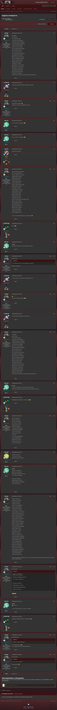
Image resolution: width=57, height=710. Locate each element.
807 (6, 233)
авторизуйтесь (38, 679)
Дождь (9, 18)
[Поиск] (48, 6)
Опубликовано (17, 33)
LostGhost (6, 82)
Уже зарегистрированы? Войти (41, 2)
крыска (6, 148)
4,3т (6, 160)
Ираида (6, 452)
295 (6, 461)
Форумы (2, 8)
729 (6, 130)
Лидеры (35, 8)
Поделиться (42, 19)
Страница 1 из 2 (14, 28)
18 (6, 42)
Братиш (6, 120)
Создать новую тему (42, 23)
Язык (25, 706)
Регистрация (52, 2)
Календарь (8, 8)
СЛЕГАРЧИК (6, 223)
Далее (6, 28)
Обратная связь (30, 706)
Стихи (12, 19)
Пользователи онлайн (28, 8)
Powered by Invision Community (28, 708)
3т (6, 94)
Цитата (15, 78)
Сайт (3, 6)
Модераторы (19, 8)
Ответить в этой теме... (12, 685)
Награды (13, 8)
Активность (8, 5)
